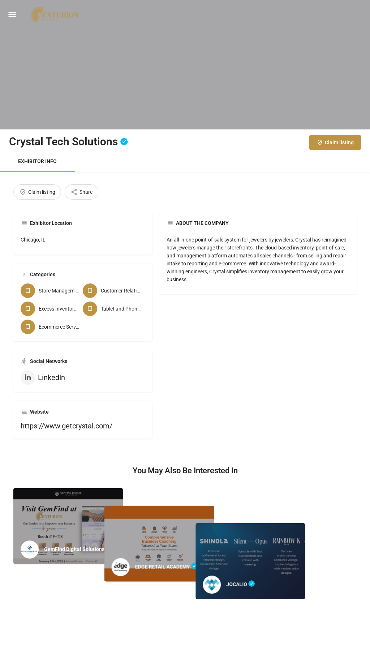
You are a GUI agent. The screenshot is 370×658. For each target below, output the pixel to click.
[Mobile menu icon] (12, 14)
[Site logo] (55, 15)
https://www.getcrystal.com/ (66, 426)
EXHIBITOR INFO (37, 161)
